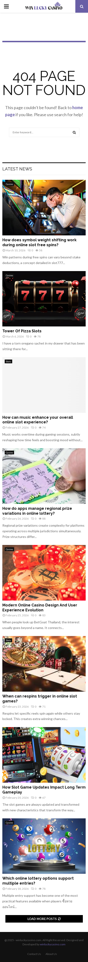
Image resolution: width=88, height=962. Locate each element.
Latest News (17, 168)
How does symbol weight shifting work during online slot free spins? (39, 242)
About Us (51, 954)
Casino (9, 184)
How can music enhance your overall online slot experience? (37, 420)
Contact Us (34, 954)
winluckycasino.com (52, 944)
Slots (8, 361)
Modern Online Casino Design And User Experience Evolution (39, 607)
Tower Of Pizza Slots (22, 331)
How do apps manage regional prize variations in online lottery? (37, 511)
